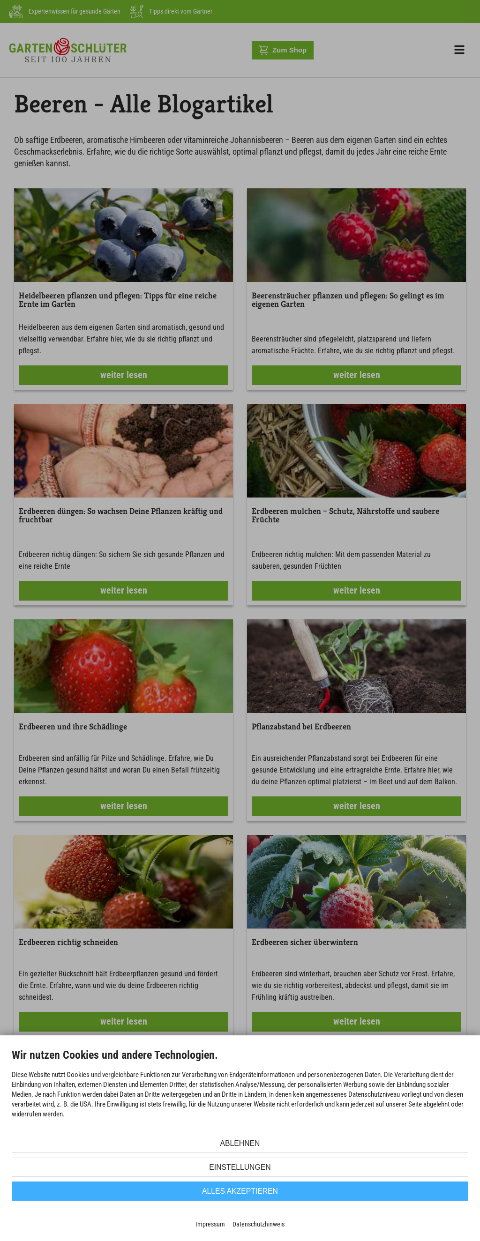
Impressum (210, 1224)
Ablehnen (240, 1143)
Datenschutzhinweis (258, 1224)
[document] (240, 1090)
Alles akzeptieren (240, 1191)
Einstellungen (239, 1167)
